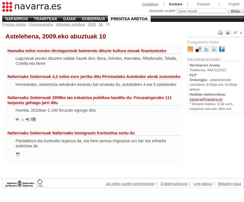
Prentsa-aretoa (41, 24)
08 (101, 24)
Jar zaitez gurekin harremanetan (130, 184)
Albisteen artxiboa (70, 24)
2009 (92, 24)
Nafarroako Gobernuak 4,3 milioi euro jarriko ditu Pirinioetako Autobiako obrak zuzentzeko (94, 76)
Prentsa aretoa (129, 19)
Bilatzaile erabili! (163, 11)
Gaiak (69, 19)
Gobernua (93, 19)
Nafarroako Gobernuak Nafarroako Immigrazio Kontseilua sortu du (71, 133)
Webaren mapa (229, 184)
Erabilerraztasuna (174, 184)
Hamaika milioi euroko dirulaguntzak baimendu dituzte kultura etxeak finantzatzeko (87, 51)
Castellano (150, 4)
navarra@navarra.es (205, 99)
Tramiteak (46, 19)
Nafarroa (16, 19)
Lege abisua (202, 184)
